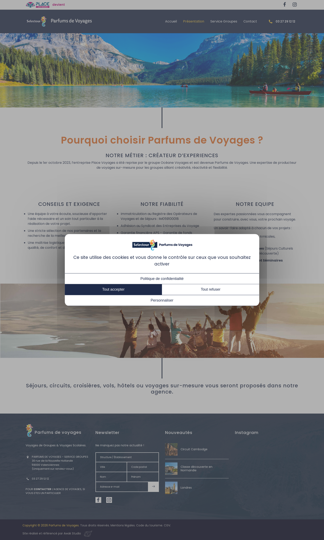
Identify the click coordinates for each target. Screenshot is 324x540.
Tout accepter (113, 289)
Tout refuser (210, 289)
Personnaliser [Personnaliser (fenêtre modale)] (162, 300)
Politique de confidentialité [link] (161, 279)
